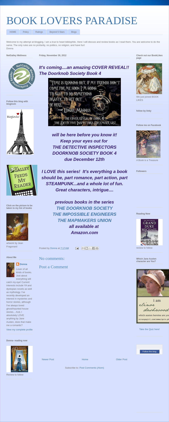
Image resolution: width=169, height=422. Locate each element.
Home (85, 359)
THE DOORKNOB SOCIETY (84, 208)
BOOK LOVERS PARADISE (71, 21)
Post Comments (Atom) (91, 367)
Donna (23, 264)
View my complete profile (19, 329)
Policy (26, 32)
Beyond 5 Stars (57, 32)
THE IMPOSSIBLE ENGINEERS (84, 214)
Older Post (121, 359)
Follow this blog (149, 351)
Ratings (39, 32)
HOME (13, 32)
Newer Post (48, 359)
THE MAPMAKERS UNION (84, 220)
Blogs (74, 32)
